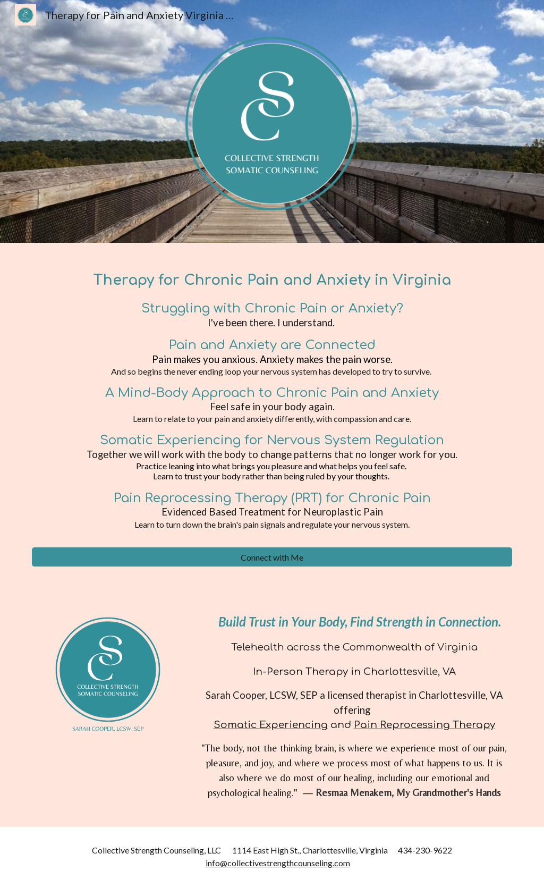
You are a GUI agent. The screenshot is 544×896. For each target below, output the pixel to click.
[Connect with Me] (272, 557)
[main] (272, 402)
